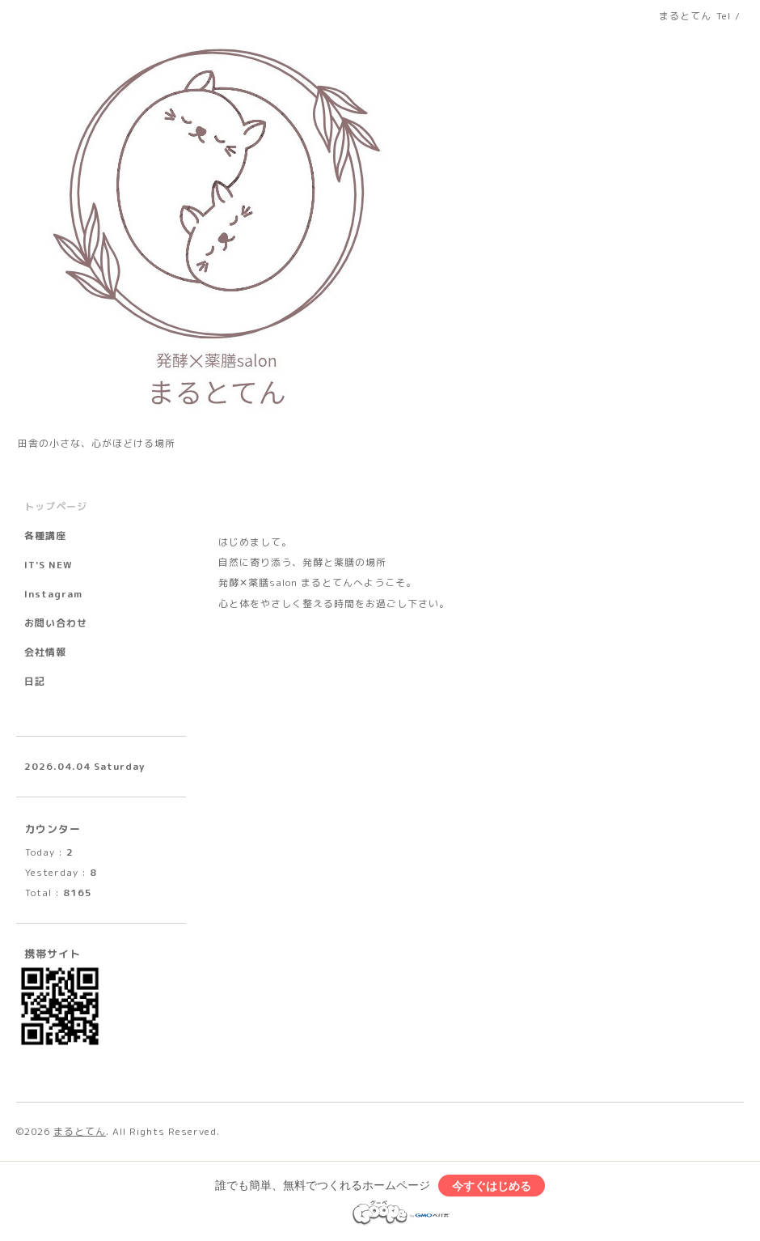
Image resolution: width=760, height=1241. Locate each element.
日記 (34, 681)
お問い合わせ (55, 623)
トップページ (55, 506)
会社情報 (45, 652)
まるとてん (79, 1131)
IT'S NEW (48, 565)
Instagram (53, 594)
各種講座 (45, 535)
